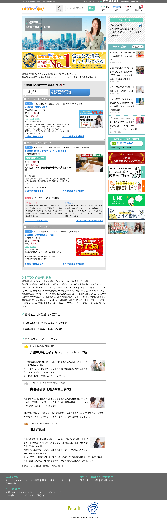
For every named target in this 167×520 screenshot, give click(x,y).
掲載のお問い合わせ (138, 1)
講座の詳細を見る (35, 136)
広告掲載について (14, 495)
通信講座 (35, 480)
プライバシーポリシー (55, 492)
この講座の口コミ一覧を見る (90, 221)
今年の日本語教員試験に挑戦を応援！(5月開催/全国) (127, 90)
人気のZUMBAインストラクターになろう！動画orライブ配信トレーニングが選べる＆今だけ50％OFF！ (127, 75)
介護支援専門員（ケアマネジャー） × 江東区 (46, 323)
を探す (117, 8)
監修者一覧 (11, 483)
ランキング (63, 480)
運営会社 (41, 495)
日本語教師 (37, 429)
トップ (9, 480)
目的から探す (48, 480)
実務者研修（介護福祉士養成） (51, 389)
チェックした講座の (68, 92)
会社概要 (29, 495)
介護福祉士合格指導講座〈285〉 (40, 235)
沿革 (96, 480)
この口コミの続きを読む (37, 221)
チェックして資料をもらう (38, 99)
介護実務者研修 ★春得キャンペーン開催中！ (46, 151)
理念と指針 (85, 480)
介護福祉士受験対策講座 (36, 107)
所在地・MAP (107, 480)
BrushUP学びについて (31, 492)
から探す (103, 8)
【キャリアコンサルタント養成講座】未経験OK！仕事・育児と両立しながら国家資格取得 (127, 106)
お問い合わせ (12, 492)
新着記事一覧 (137, 47)
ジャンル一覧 (21, 480)
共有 (59, 8)
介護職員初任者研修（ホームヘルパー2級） (60, 352)
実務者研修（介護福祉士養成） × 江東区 (44, 329)
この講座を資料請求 (74, 136)
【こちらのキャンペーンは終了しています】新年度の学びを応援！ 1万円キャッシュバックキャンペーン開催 (127, 125)
